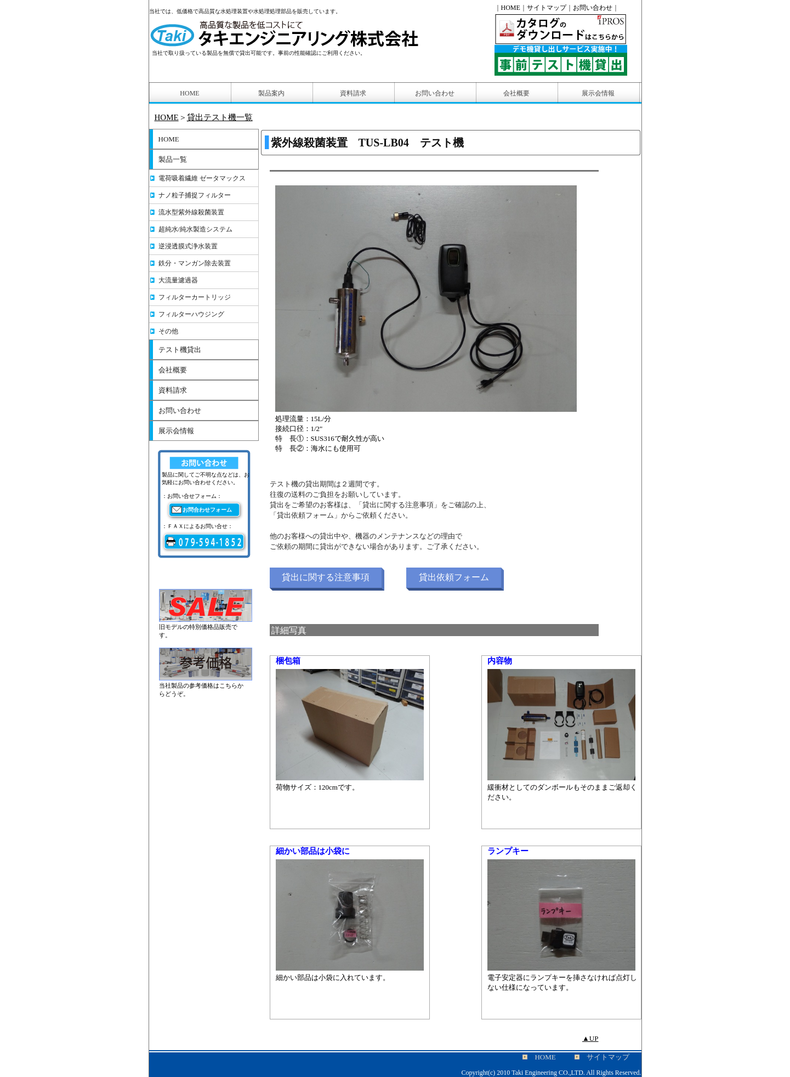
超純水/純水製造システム (195, 229)
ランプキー (507, 851)
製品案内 (271, 93)
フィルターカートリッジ (194, 297)
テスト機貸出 (179, 349)
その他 (168, 331)
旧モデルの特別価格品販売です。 (205, 627)
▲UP (590, 1038)
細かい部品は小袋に (313, 851)
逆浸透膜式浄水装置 (188, 246)
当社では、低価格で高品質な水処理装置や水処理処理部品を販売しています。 (245, 11)
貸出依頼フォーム (454, 577)
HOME (167, 117)
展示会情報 (176, 431)
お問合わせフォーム (207, 510)
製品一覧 (172, 159)
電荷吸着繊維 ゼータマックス (202, 178)
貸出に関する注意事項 (326, 577)
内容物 (499, 660)
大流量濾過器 (178, 280)
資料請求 (172, 390)
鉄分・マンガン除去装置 (194, 263)
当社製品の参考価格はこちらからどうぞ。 (205, 686)
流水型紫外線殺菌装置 (191, 212)
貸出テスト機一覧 (220, 117)
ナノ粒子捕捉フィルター (194, 195)
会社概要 (172, 370)
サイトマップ (546, 8)
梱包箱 (288, 660)
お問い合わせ (179, 410)
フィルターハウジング (191, 314)
